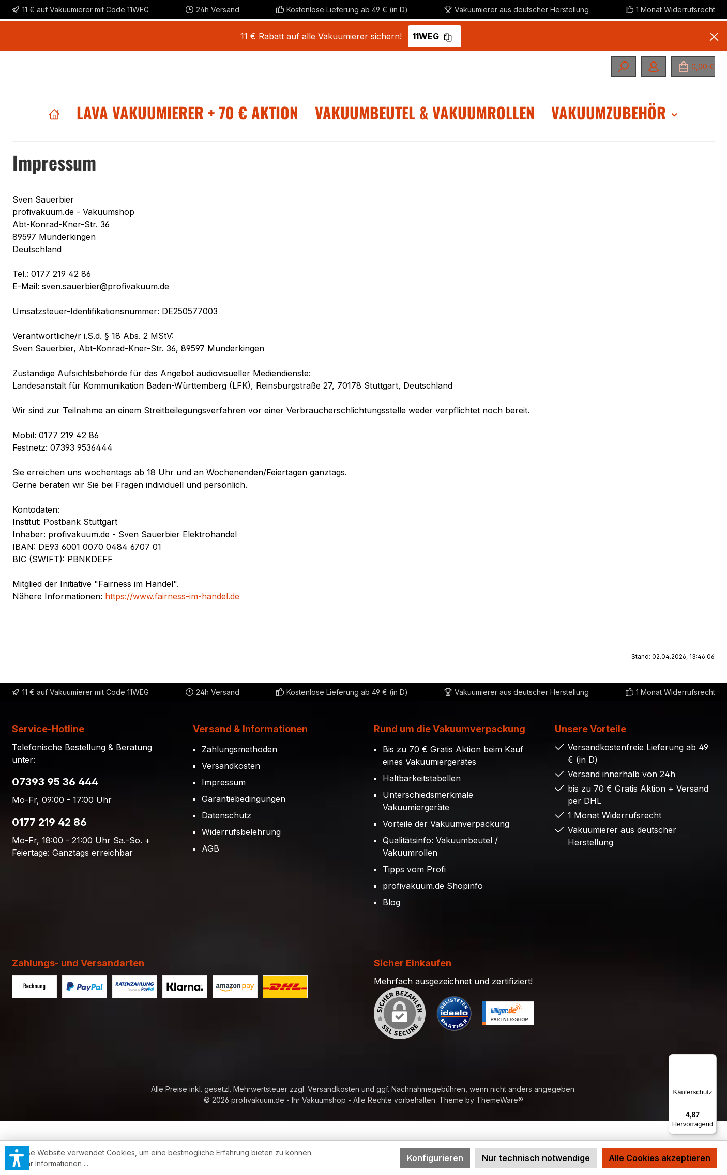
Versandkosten (231, 785)
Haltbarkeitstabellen (422, 798)
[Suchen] (623, 66)
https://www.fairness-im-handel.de (172, 616)
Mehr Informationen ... (52, 1163)
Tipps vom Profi (414, 889)
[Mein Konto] (653, 66)
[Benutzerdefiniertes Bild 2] (508, 1033)
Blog (391, 922)
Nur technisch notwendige (536, 1158)
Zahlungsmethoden (239, 769)
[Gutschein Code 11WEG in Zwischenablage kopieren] (448, 36)
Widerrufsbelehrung (241, 851)
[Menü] (710, 1060)
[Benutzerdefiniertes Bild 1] (454, 1033)
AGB (210, 868)
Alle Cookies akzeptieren (659, 1158)
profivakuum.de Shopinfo (433, 905)
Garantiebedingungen (243, 818)
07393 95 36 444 (55, 801)
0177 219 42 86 (49, 842)
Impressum (224, 802)
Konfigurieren (435, 1158)
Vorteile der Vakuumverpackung (446, 843)
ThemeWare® (499, 1119)
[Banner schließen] (714, 36)
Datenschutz (226, 835)
